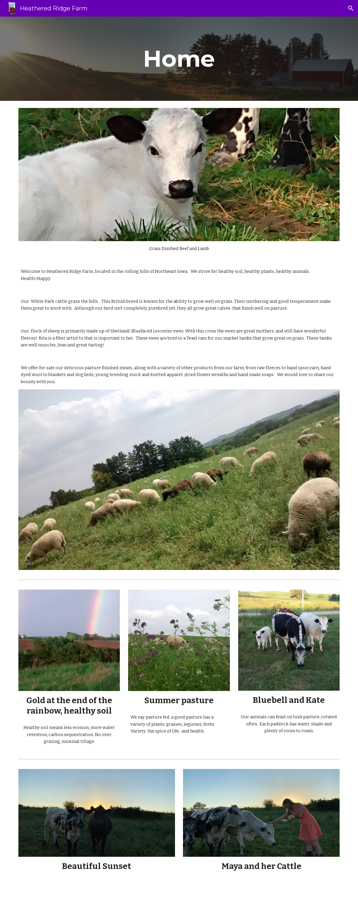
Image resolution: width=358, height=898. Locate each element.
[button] (351, 8)
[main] (179, 58)
